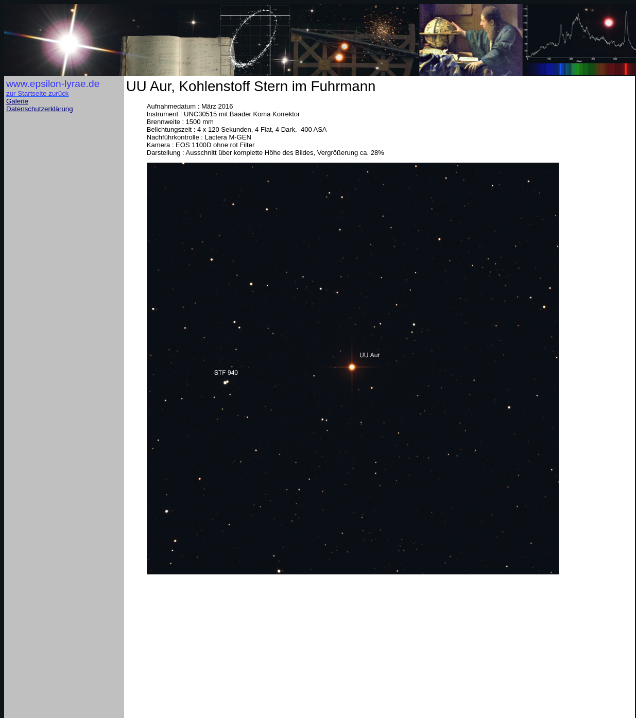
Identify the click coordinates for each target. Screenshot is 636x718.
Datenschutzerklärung (39, 109)
